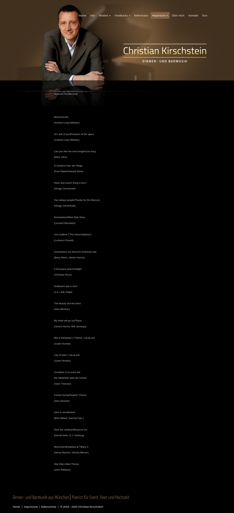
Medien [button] (105, 15)
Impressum (31, 506)
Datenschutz (49, 506)
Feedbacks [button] (122, 15)
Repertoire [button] (160, 15)
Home (16, 506)
